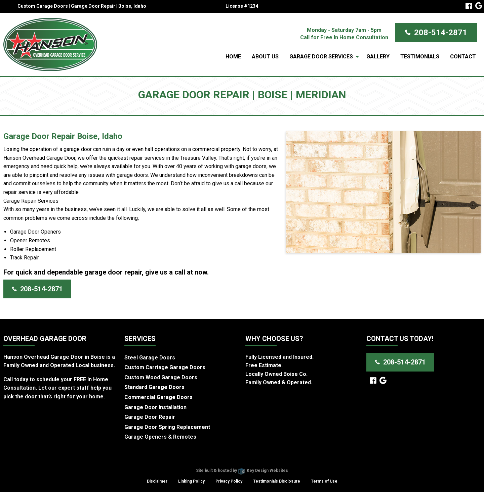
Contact (463, 56)
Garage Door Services (321, 56)
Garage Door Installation (155, 407)
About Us (265, 56)
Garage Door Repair (149, 417)
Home (233, 56)
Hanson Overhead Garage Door (218, 462)
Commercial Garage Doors (158, 397)
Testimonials (419, 56)
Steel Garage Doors (149, 357)
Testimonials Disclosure (276, 481)
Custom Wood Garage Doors (160, 377)
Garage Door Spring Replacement (167, 427)
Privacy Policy (228, 481)
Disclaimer (157, 481)
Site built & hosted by (242, 470)
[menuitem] (233, 56)
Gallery (378, 56)
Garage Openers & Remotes (160, 437)
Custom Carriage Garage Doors (164, 367)
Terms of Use (324, 481)
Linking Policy (191, 481)
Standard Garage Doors (154, 387)
